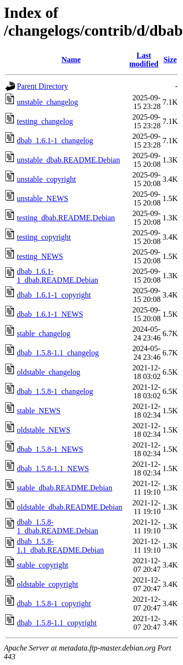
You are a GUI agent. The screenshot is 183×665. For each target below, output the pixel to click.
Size (170, 59)
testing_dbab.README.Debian (66, 218)
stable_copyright (42, 565)
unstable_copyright (46, 179)
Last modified (143, 59)
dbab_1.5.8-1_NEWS (50, 449)
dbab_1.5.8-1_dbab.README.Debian (57, 526)
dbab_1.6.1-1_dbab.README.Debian (57, 275)
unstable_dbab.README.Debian (68, 160)
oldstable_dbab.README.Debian (69, 507)
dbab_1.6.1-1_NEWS (50, 314)
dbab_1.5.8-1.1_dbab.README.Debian (60, 545)
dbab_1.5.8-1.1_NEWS (53, 468)
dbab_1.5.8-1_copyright (54, 603)
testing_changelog (45, 121)
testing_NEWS (40, 256)
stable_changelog (43, 333)
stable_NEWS (39, 411)
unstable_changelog (47, 102)
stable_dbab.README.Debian (64, 488)
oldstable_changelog (48, 372)
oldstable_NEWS (43, 430)
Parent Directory (42, 86)
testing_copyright (44, 237)
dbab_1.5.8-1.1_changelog (58, 353)
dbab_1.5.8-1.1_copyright (57, 623)
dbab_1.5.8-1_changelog (55, 391)
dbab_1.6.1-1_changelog (55, 140)
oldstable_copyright (47, 584)
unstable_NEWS (42, 198)
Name (71, 59)
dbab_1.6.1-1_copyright (54, 295)
